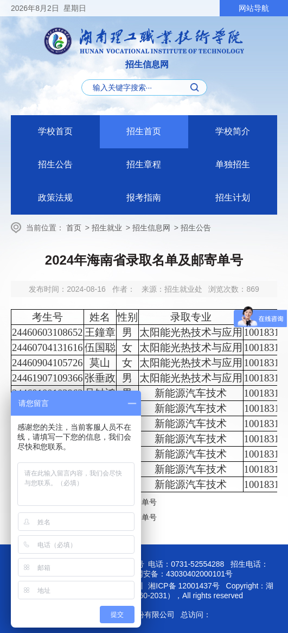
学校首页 (55, 131)
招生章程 (143, 164)
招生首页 (143, 131)
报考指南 (143, 197)
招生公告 (55, 164)
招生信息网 (151, 227)
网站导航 (254, 8)
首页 (73, 227)
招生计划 (232, 197)
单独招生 (232, 164)
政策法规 (55, 197)
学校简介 (232, 131)
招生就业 (107, 227)
